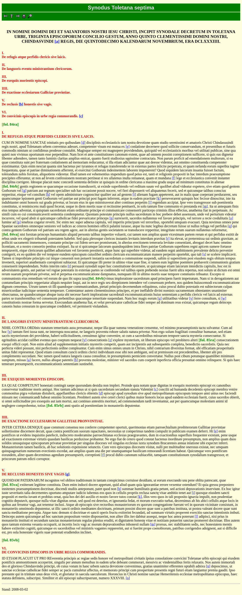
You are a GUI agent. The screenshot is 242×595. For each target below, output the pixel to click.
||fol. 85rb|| (55, 405)
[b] (21, 104)
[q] (230, 226)
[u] (160, 298)
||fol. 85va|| (10, 484)
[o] (231, 218)
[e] (128, 146)
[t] (69, 266)
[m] (205, 206)
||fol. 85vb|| (10, 540)
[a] (57, 41)
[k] (159, 198)
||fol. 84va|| (10, 234)
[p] (19, 222)
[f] (173, 178)
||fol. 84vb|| (96, 278)
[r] (167, 238)
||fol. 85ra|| (207, 340)
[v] (191, 298)
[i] (134, 194)
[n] (111, 218)
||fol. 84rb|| (10, 186)
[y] (84, 340)
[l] (150, 202)
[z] (110, 340)
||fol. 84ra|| (10, 124)
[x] (10, 332)
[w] (223, 298)
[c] (81, 116)
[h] (48, 194)
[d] (83, 142)
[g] (24, 190)
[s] (204, 254)
